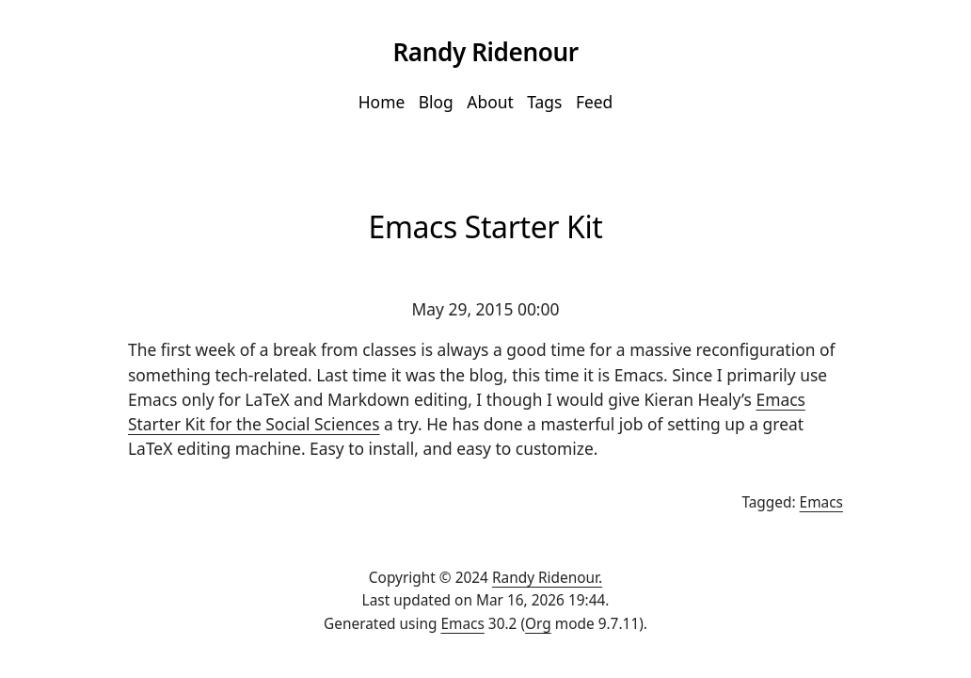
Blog (436, 101)
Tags (544, 101)
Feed (594, 101)
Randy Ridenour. (547, 578)
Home (382, 101)
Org (538, 624)
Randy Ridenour (485, 52)
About (490, 101)
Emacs (821, 502)
